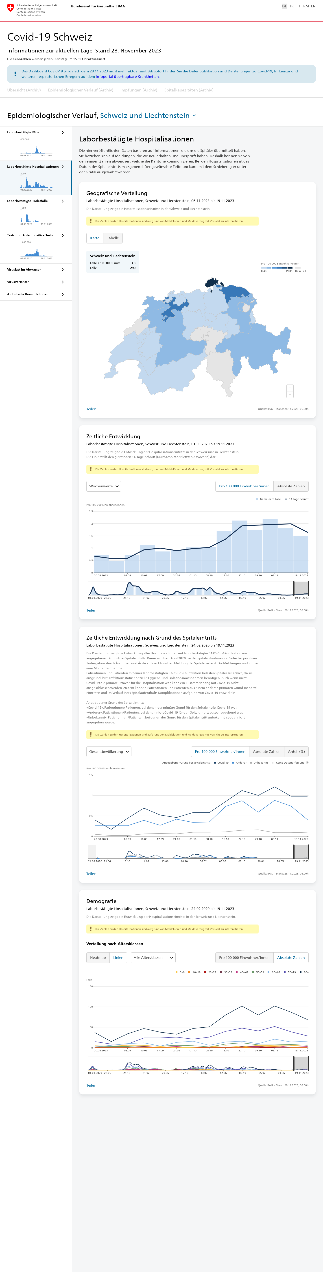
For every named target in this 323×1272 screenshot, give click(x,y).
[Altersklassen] (108, 751)
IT (298, 6)
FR (292, 6)
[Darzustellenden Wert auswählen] (103, 486)
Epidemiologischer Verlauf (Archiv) (80, 90)
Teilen (91, 409)
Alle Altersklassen (148, 957)
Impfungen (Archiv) (138, 90)
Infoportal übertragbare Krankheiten (127, 76)
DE (284, 6)
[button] (148, 115)
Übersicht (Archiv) (24, 90)
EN (313, 6)
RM (306, 6)
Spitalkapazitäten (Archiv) (189, 90)
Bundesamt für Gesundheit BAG (98, 6)
